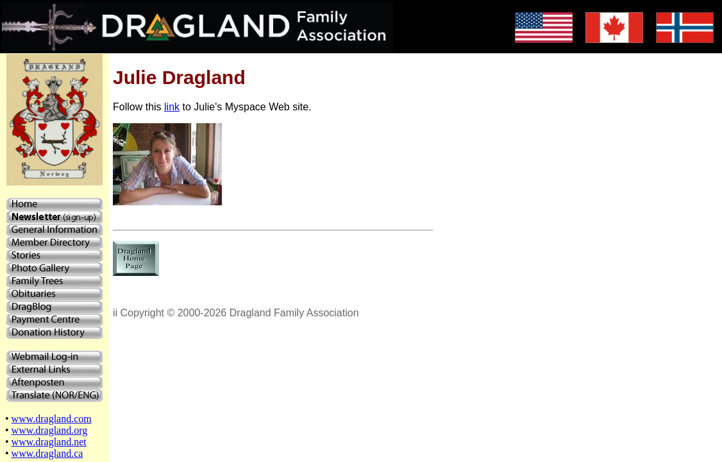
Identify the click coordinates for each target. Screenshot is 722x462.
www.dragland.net (49, 441)
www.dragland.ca (47, 453)
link (172, 106)
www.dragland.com (52, 418)
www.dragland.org (50, 430)
